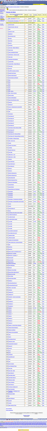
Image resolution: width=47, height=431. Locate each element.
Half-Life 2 (10, 170)
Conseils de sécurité (24, 426)
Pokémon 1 (10, 318)
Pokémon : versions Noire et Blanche (14, 325)
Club (43, 18)
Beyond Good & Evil (11, 36)
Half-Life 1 (10, 168)
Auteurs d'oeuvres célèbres (33, 422)
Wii (8, 396)
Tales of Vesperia (11, 382)
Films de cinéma (17, 423)
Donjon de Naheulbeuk (12, 97)
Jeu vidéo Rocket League (12, 219)
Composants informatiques (13, 59)
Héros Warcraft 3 (11, 166)
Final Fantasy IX (11, 118)
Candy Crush (10, 50)
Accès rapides (2, 16)
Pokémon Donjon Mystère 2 (13, 327)
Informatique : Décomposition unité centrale (16, 201)
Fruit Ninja (10, 147)
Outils (40, 419)
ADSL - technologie (11, 18)
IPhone (9, 210)
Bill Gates (10, 38)
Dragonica (10, 102)
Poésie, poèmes (33, 424)
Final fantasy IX (11, 120)
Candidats (35, 14)
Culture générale (22, 421)
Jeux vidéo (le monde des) (12, 230)
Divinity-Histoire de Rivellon (13, 77)
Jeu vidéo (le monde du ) (12, 214)
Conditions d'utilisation (19, 426)
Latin (31, 421)
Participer (15, 4)
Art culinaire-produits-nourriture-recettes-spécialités (19, 422)
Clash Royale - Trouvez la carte (13, 54)
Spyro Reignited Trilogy (12, 366)
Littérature (34, 421)
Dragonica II (10, 104)
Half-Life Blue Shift (11, 177)
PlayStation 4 (10, 306)
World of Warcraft (11, 398)
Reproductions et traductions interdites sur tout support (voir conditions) (35, 426)
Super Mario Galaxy (11, 375)
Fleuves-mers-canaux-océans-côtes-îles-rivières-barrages (25, 423)
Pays (20, 424)
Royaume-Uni (42, 424)
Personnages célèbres (24, 424)
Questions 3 (1, 425)
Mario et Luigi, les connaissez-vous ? (14, 251)
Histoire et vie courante (43, 423)
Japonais (30, 421)
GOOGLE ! (10, 159)
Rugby (45, 424)
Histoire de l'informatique (12, 182)
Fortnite (9, 143)
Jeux (31, 419)
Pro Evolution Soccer (12, 339)
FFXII (9, 111)
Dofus (9, 80)
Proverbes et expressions (38, 424)
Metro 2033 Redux (11, 265)
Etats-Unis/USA (13, 423)
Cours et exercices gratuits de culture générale (16, 15)
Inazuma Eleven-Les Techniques (14, 189)
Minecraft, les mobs (11, 274)
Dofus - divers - (11, 91)
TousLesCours (35, 419)
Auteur (30, 14)
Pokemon (30, 424)
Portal (9, 334)
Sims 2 (9, 350)
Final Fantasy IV (11, 116)
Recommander (2, 19)
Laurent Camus (6, 426)
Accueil (1, 4)
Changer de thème (11, 12)
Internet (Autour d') (11, 208)
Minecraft (10, 267)
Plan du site (2, 18)
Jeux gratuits (1, 24)
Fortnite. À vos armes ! (12, 145)
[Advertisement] (3, 33)
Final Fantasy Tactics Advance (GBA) (14, 127)
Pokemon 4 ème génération (13, 332)
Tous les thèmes (9, 408)
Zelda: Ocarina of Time (12, 405)
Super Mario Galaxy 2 (12, 377)
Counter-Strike (10, 61)
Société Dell (10, 354)
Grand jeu (15, 421)
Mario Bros (10, 249)
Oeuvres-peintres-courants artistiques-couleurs (9, 424)
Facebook (10, 109)
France (35, 423)
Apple (9, 29)
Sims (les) (10, 348)
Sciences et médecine (40, 421)
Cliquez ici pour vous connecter (2, 7)
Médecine (1, 424)
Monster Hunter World (12, 278)
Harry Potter (39, 423)
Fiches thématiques (9, 410)
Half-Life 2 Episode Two (12, 175)
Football (33, 423)
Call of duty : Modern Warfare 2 (13, 47)
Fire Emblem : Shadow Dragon (13, 138)
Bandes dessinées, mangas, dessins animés (42, 422)
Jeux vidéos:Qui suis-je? (12, 233)
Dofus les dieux (11, 95)
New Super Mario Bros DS (12, 285)
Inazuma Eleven (11, 184)
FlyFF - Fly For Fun (11, 140)
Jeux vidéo (10, 221)
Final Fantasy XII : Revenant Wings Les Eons (16, 136)
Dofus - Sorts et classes (12, 93)
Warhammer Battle (11, 393)
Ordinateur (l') (10, 292)
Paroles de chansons (17, 424)
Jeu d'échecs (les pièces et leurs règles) (15, 212)
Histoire (28, 421)
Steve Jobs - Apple (11, 370)
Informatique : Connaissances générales (15, 199)
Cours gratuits (2, 419)
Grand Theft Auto (11, 161)
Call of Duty (10, 45)
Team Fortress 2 (11, 384)
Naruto (3, 424)
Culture (28, 419)
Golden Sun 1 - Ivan (11, 154)
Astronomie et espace (27, 422)
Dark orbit (10, 68)
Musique (36, 421)
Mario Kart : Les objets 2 (12, 255)
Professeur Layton (11, 341)
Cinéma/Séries (17, 421)
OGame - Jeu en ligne (12, 287)
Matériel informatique (12, 263)
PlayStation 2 (10, 301)
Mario (9, 244)
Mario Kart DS (10, 257)
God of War (10, 152)
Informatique (10, 191)
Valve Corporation (11, 389)
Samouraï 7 (10, 346)
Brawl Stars (10, 40)
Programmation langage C (12, 343)
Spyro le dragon (11, 363)
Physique (28, 424)
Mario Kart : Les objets (12, 253)
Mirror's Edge (10, 276)
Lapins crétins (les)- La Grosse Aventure (15, 242)
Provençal (44, 421)
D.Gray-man (10, 66)
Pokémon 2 (10, 320)
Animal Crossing (11, 24)
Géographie (25, 421)
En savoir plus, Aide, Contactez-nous (12, 426)
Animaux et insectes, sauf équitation (9, 422)
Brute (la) (10, 43)
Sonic (9, 359)
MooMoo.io (10, 280)
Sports (46, 421)
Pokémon (10, 313)
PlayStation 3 (10, 303)
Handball (37, 423)
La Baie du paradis (11, 237)
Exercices (9, 4)
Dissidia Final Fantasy (12, 73)
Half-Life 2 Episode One (12, 173)
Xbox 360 (10, 400)
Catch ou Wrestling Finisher (13, 52)
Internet (9, 206)
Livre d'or (1, 17)
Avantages (1, 13)
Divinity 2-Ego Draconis (12, 75)
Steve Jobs (10, 368)
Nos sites (43, 419)
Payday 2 (9, 299)
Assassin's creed (11, 31)
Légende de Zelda (11, 235)
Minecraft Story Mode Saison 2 (13, 272)
